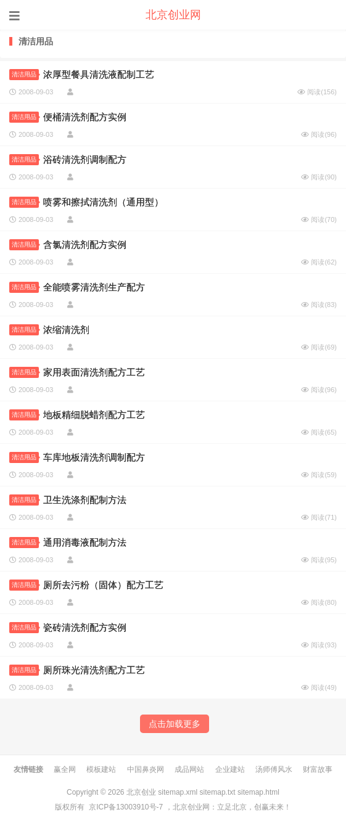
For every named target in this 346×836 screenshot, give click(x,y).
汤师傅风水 (273, 769)
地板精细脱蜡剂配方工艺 (94, 414)
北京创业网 (173, 15)
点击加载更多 (174, 724)
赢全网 (65, 769)
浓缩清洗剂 (66, 329)
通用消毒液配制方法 (84, 542)
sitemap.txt (218, 792)
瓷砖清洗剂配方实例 (84, 627)
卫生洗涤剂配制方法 (84, 499)
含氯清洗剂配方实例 (84, 244)
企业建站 (230, 769)
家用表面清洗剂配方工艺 (94, 372)
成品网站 (189, 769)
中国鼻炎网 (145, 769)
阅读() (317, 92)
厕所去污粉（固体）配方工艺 (103, 585)
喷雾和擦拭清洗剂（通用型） (103, 202)
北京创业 (141, 792)
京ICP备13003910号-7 (126, 807)
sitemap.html (258, 792)
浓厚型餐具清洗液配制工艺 (98, 74)
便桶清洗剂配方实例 (84, 117)
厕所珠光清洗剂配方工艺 (94, 670)
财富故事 (317, 769)
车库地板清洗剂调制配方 (94, 457)
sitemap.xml (177, 792)
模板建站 (101, 769)
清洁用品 (25, 74)
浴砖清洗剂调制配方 (84, 159)
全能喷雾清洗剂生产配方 (94, 287)
